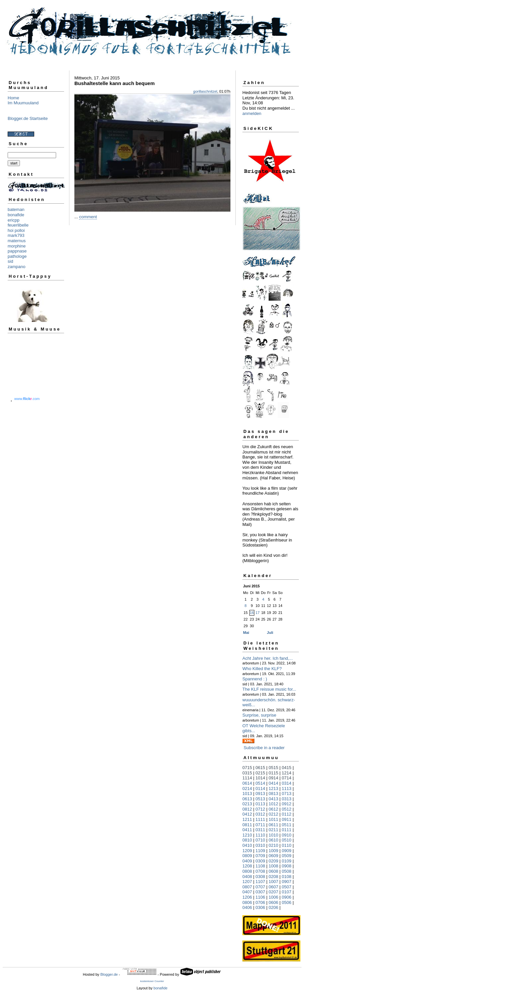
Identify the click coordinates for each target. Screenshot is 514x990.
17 (258, 613)
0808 (247, 871)
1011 (273, 819)
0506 (287, 902)
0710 (260, 840)
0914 (273, 777)
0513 (260, 798)
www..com (27, 399)
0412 (247, 814)
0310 (260, 845)
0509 (287, 855)
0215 (260, 772)
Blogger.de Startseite (28, 118)
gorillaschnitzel (205, 91)
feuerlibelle (18, 225)
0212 (273, 814)
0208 (273, 876)
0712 (260, 809)
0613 (247, 798)
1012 (273, 803)
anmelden (251, 113)
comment (88, 216)
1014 (260, 777)
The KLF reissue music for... (269, 689)
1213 (273, 788)
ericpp (13, 220)
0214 (247, 788)
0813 (273, 793)
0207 (273, 891)
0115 (273, 772)
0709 (260, 855)
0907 (287, 881)
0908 (287, 865)
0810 (247, 840)
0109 (287, 860)
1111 (260, 819)
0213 (247, 803)
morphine (17, 246)
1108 (260, 865)
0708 (260, 871)
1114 (247, 777)
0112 (287, 814)
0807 (247, 886)
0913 (260, 793)
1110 (260, 835)
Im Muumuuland (23, 102)
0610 (273, 840)
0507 (287, 886)
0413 (273, 798)
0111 (287, 829)
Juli (270, 633)
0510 (287, 840)
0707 (260, 886)
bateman (16, 209)
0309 (260, 860)
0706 (260, 902)
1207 (247, 881)
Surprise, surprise (259, 715)
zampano (16, 266)
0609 (273, 855)
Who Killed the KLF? (262, 668)
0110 (287, 845)
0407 (247, 891)
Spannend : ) (254, 678)
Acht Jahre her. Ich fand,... (267, 658)
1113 (287, 788)
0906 (287, 897)
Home (13, 97)
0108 (287, 876)
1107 (260, 881)
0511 (287, 824)
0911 (287, 819)
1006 (273, 897)
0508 (287, 871)
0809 (247, 855)
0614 (247, 783)
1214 (287, 772)
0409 (247, 860)
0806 (247, 902)
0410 (247, 845)
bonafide (16, 214)
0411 (247, 829)
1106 (260, 897)
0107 (287, 891)
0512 (287, 809)
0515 (273, 767)
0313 (287, 798)
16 (252, 613)
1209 (247, 850)
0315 (247, 772)
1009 (273, 850)
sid (10, 261)
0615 (260, 767)
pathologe (17, 256)
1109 (260, 850)
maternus (17, 240)
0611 (273, 824)
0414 (273, 783)
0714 (287, 777)
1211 (247, 819)
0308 (260, 876)
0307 (260, 891)
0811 (247, 824)
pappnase (17, 250)
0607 (273, 886)
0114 (260, 788)
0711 (260, 824)
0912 (287, 803)
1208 (247, 865)
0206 (273, 907)
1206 (247, 897)
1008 (273, 865)
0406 (247, 907)
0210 (273, 845)
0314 (287, 783)
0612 (273, 809)
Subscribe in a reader (264, 747)
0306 (260, 907)
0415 (287, 767)
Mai (246, 633)
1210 (247, 835)
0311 (260, 829)
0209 (273, 860)
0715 (247, 767)
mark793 (16, 235)
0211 (273, 829)
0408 (247, 876)
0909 (287, 850)
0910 (287, 835)
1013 (247, 793)
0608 (273, 871)
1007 (273, 881)
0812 (247, 809)
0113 (260, 803)
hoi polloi (16, 230)
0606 (273, 902)
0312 (260, 814)
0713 (287, 793)
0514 (260, 783)
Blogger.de (109, 974)
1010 (273, 835)
